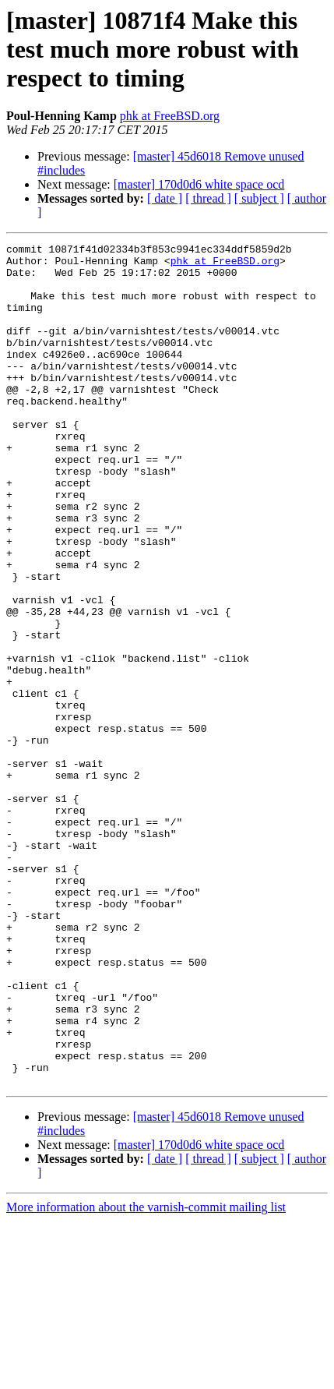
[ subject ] (259, 198)
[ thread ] (208, 198)
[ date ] (164, 198)
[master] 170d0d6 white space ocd (199, 184)
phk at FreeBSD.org (170, 115)
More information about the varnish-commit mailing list (146, 1375)
